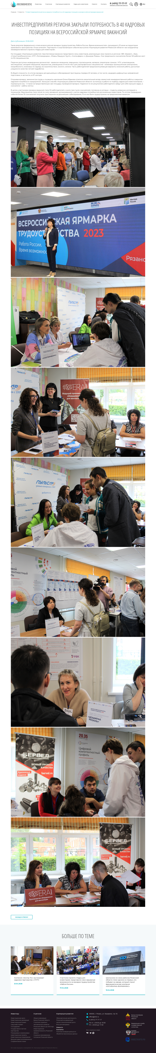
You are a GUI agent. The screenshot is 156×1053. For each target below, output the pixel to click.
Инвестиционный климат (18, 1022)
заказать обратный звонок (119, 5)
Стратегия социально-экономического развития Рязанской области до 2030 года (44, 1024)
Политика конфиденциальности (66, 1031)
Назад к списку (21, 917)
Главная (13, 12)
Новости (94, 4)
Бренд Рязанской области (42, 1020)
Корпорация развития (63, 4)
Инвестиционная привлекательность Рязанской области (43, 1031)
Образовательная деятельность (66, 1018)
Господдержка (15, 1026)
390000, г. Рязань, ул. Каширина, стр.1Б (103, 1014)
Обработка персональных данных (66, 1034)
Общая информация (40, 1018)
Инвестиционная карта (18, 1018)
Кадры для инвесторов (81, 4)
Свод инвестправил (17, 1024)
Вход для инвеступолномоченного (21, 1039)
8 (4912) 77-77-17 (118, 3)
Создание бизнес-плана (18, 1041)
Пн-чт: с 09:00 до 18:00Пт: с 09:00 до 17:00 (97, 1024)
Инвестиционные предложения (20, 1037)
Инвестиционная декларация (20, 1020)
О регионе (48, 4)
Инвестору (38, 4)
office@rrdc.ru (94, 1017)
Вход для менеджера (62, 1024)
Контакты (104, 4)
